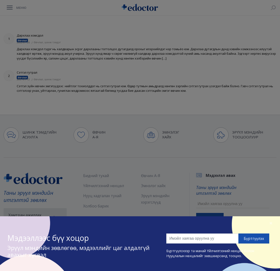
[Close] (270, 223)
